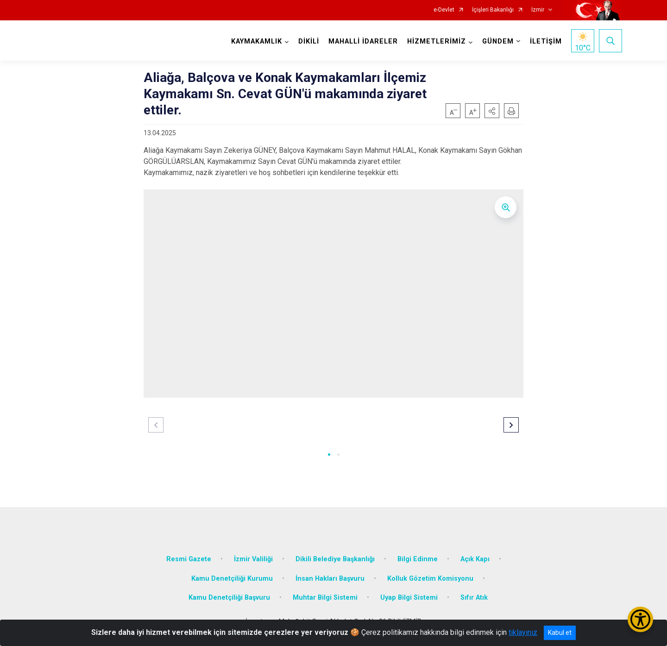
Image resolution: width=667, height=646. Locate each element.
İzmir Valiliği (253, 559)
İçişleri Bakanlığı (493, 10)
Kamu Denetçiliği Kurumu (232, 579)
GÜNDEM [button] (498, 41)
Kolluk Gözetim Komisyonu (430, 579)
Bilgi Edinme (417, 559)
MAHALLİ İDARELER (363, 41)
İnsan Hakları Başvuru (330, 579)
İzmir (537, 10)
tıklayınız (523, 632)
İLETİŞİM (546, 41)
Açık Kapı (475, 559)
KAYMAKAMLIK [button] (256, 41)
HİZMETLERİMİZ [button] (436, 41)
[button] (492, 110)
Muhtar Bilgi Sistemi (325, 598)
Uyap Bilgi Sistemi (409, 598)
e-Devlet (444, 10)
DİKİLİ (308, 41)
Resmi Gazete (188, 559)
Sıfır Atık (474, 598)
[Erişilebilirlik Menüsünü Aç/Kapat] (640, 619)
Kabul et (560, 632)
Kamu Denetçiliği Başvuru (229, 598)
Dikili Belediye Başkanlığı (335, 559)
